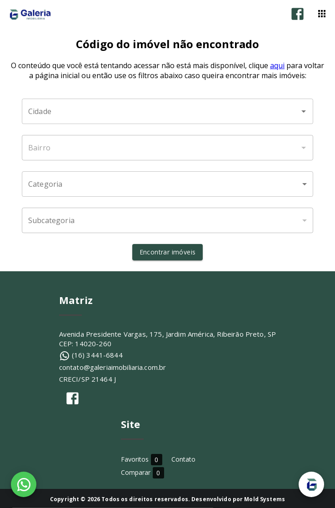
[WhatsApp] (23, 484)
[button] (167, 184)
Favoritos (141, 459)
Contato (183, 459)
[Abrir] (303, 111)
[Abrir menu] (322, 14)
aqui (277, 65)
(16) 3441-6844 (97, 354)
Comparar (142, 472)
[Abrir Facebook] (297, 14)
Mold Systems (264, 499)
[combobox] (167, 111)
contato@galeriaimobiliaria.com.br (112, 367)
